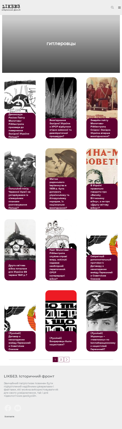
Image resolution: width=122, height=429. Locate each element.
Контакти (9, 416)
